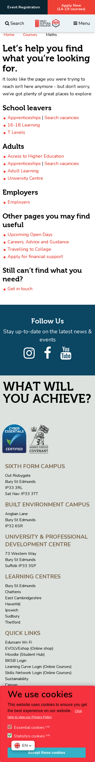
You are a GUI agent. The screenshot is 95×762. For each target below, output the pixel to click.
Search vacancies (62, 118)
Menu (81, 23)
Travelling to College (29, 249)
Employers (19, 202)
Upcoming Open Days (30, 234)
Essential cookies (29, 727)
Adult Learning (23, 171)
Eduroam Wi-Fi (18, 642)
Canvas (11, 685)
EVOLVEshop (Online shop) (29, 648)
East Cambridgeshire (23, 598)
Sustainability (16, 679)
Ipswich (11, 610)
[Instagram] (29, 353)
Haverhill (13, 604)
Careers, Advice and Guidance (38, 242)
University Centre (25, 178)
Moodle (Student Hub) (25, 654)
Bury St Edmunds (20, 586)
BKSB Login (15, 660)
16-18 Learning (24, 125)
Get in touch (20, 289)
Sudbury (12, 616)
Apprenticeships (24, 118)
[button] (23, 745)
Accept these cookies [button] (46, 753)
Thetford (12, 622)
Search (14, 23)
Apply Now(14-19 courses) (71, 7)
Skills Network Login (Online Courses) (38, 673)
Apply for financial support (35, 256)
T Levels (16, 132)
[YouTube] (65, 353)
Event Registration (23, 7)
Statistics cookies (29, 736)
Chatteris (13, 592)
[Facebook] (47, 353)
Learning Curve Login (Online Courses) (38, 666)
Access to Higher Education (36, 156)
